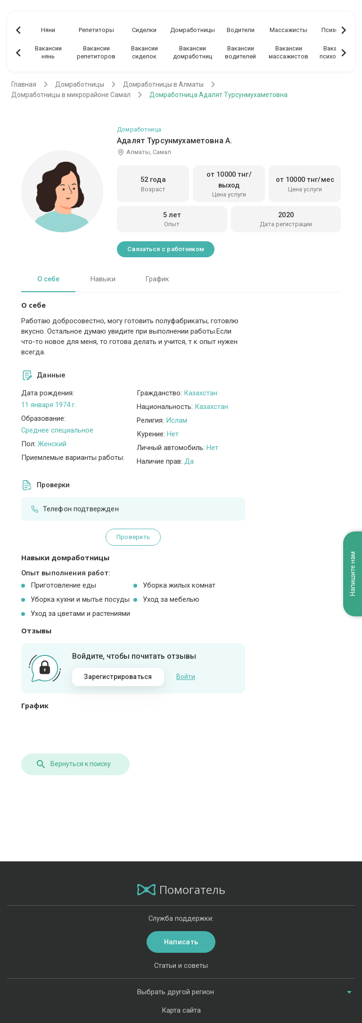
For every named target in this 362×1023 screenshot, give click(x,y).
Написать (181, 942)
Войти (185, 676)
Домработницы (192, 29)
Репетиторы (96, 29)
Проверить (133, 536)
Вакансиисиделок (144, 52)
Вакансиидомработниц (192, 52)
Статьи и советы (181, 965)
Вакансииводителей (240, 52)
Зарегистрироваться (118, 676)
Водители (241, 29)
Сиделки (144, 29)
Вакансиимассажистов (288, 52)
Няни (48, 29)
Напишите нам (352, 571)
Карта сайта (181, 1010)
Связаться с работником (165, 249)
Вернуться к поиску (73, 764)
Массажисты (288, 29)
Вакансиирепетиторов (96, 52)
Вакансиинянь (48, 52)
